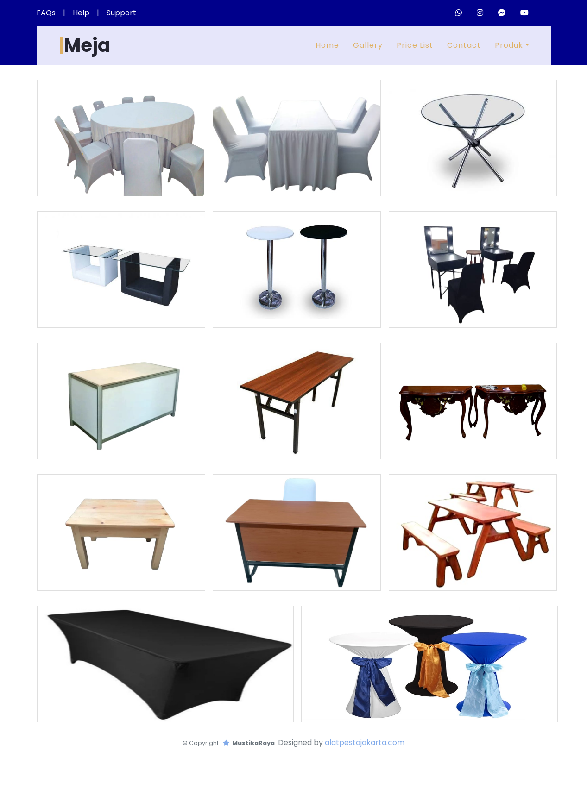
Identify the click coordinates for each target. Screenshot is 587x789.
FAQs (46, 12)
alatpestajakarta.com (364, 742)
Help (81, 12)
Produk (509, 45)
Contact (464, 45)
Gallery (368, 45)
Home (327, 45)
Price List (415, 45)
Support (121, 12)
